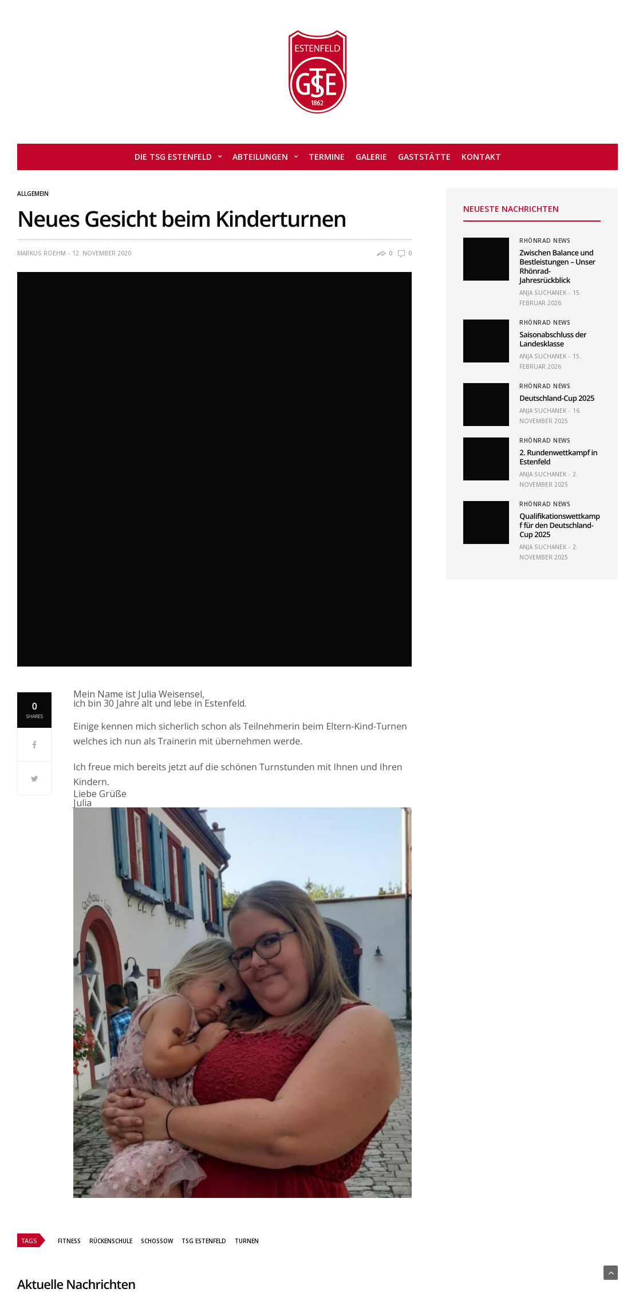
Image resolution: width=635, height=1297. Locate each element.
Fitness (69, 964)
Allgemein (33, 193)
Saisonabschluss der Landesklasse (552, 339)
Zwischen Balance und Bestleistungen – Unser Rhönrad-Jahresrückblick (557, 266)
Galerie (371, 156)
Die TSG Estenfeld (173, 156)
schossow (157, 964)
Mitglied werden (253, 1252)
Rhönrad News (544, 240)
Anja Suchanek (542, 293)
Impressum (363, 1252)
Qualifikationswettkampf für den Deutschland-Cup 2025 (559, 525)
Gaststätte (424, 156)
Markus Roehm (41, 253)
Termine (327, 156)
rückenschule (110, 964)
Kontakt (481, 156)
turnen (247, 964)
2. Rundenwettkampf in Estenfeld (558, 457)
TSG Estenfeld (204, 964)
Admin (198, 1252)
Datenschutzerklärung (440, 1252)
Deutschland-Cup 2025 (556, 398)
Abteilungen (260, 156)
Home (162, 1252)
